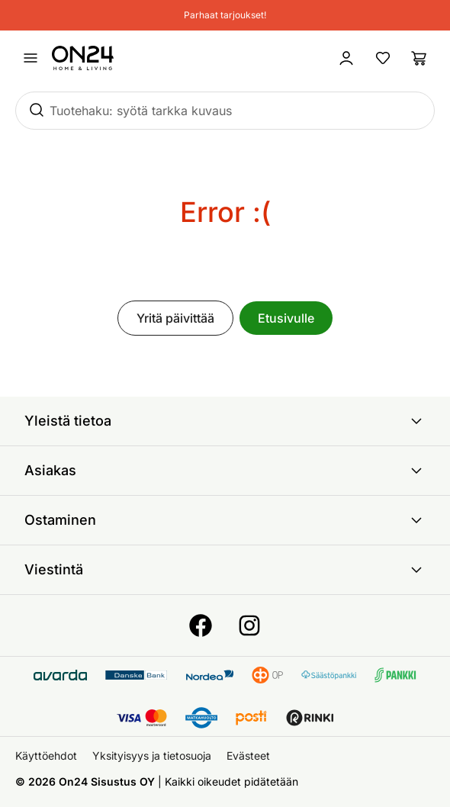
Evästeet (248, 755)
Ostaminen (225, 520)
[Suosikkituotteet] (383, 58)
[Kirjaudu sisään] (346, 58)
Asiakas (225, 470)
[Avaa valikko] (30, 58)
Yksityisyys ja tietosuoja (151, 755)
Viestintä (225, 570)
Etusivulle (286, 318)
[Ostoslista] (419, 58)
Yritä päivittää (175, 318)
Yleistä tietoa (225, 421)
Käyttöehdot (46, 755)
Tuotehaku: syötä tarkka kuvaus (141, 110)
